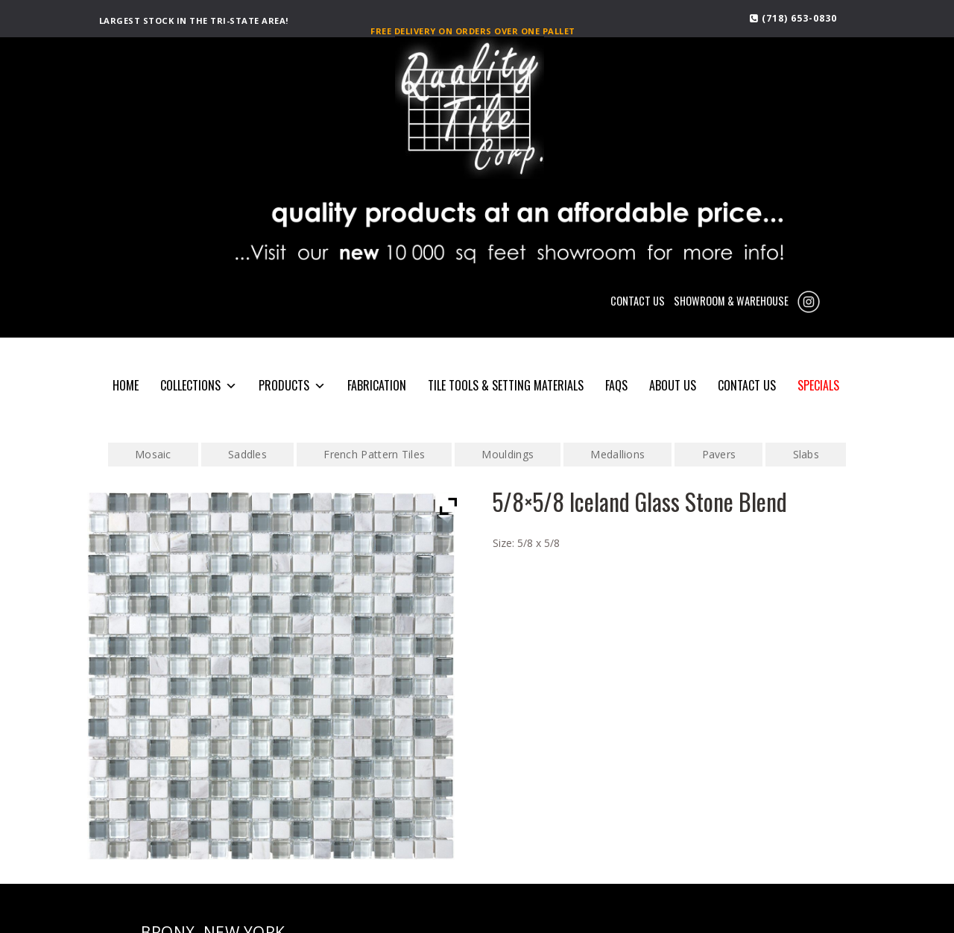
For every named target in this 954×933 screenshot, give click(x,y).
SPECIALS (818, 385)
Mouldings (507, 454)
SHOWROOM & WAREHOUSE (731, 301)
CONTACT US (637, 301)
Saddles (247, 454)
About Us (672, 385)
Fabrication (376, 385)
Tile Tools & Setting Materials (506, 385)
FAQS (616, 385)
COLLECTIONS (198, 385)
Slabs (806, 454)
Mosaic (153, 454)
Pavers (719, 454)
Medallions (617, 454)
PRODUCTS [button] (292, 385)
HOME (126, 385)
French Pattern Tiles (374, 454)
